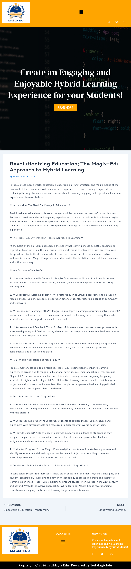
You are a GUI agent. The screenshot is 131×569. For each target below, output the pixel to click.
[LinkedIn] (124, 22)
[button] (81, 11)
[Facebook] (109, 22)
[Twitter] (116, 22)
